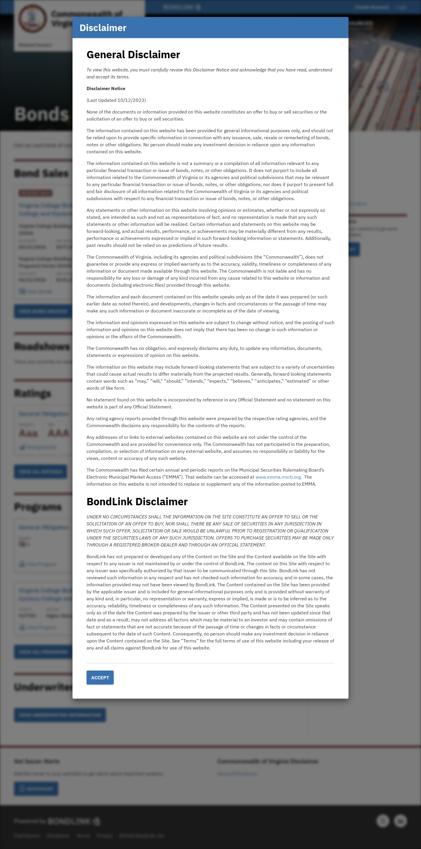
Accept (100, 677)
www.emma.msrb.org (278, 477)
